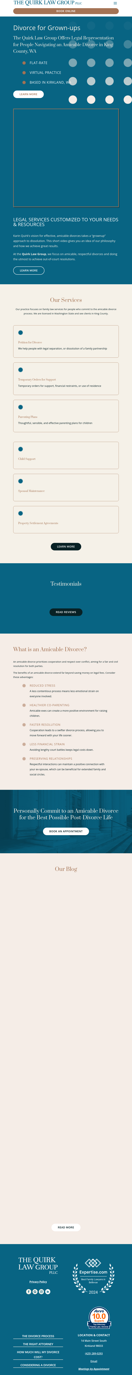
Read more (66, 1227)
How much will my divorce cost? (38, 1354)
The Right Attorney (38, 1344)
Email (93, 1361)
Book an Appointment (66, 831)
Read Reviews (66, 612)
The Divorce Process (38, 1336)
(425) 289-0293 (94, 1353)
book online (66, 11)
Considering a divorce (38, 1365)
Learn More (28, 94)
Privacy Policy (38, 1282)
